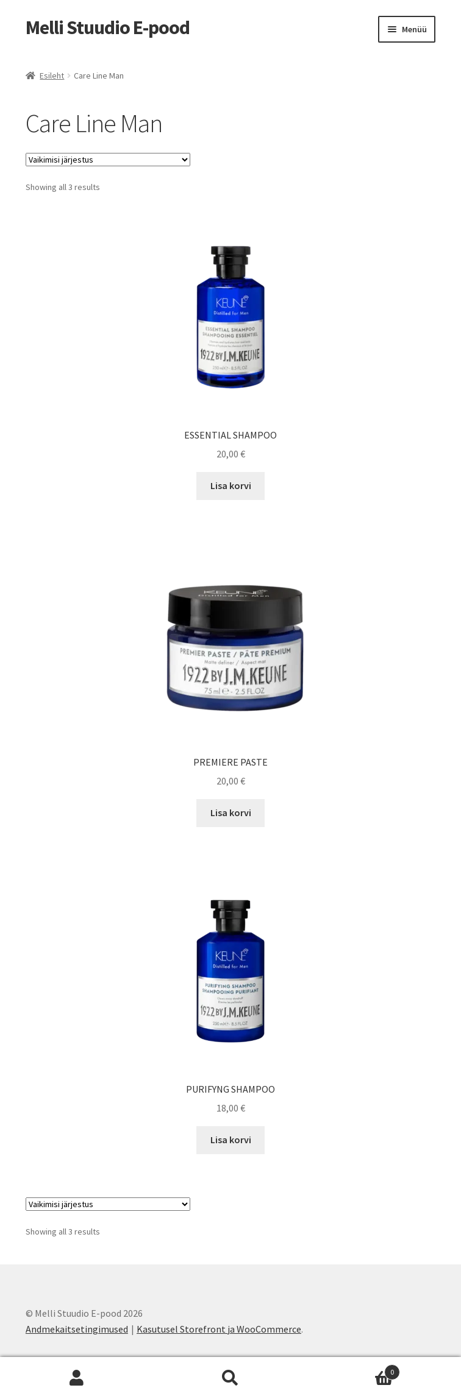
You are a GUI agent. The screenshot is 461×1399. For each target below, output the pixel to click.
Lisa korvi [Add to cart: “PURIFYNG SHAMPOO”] (230, 1139)
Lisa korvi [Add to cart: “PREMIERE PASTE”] (230, 812)
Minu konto (77, 1378)
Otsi (230, 1378)
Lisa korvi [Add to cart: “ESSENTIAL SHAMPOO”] (230, 485)
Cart (353, 1369)
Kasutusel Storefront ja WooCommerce (219, 1329)
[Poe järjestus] (108, 159)
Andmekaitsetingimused (77, 1329)
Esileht (52, 75)
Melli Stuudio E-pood (108, 27)
